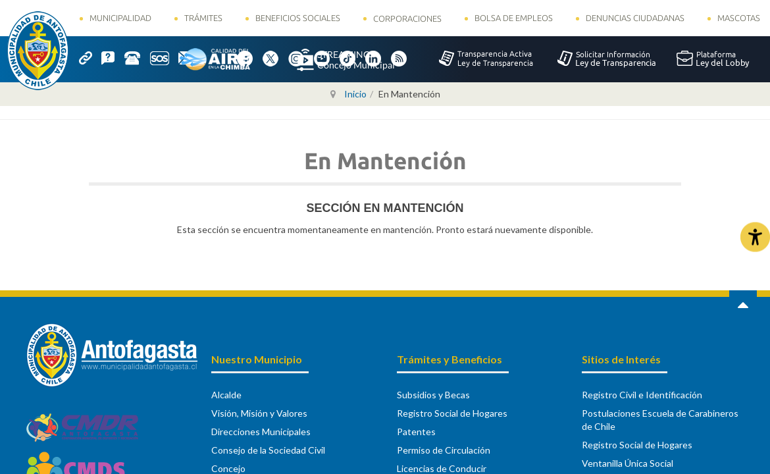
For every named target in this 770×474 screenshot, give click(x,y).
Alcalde (226, 394)
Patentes (416, 431)
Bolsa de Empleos (514, 17)
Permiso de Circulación (443, 450)
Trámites (203, 17)
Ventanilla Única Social (627, 463)
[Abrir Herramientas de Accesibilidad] (755, 237)
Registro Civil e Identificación (642, 394)
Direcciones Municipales (261, 431)
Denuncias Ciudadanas (635, 17)
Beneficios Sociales (297, 17)
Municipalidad (120, 17)
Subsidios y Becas (433, 394)
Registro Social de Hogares (452, 413)
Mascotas (738, 17)
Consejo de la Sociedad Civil (268, 450)
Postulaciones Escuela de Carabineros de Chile (660, 420)
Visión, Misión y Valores (259, 413)
